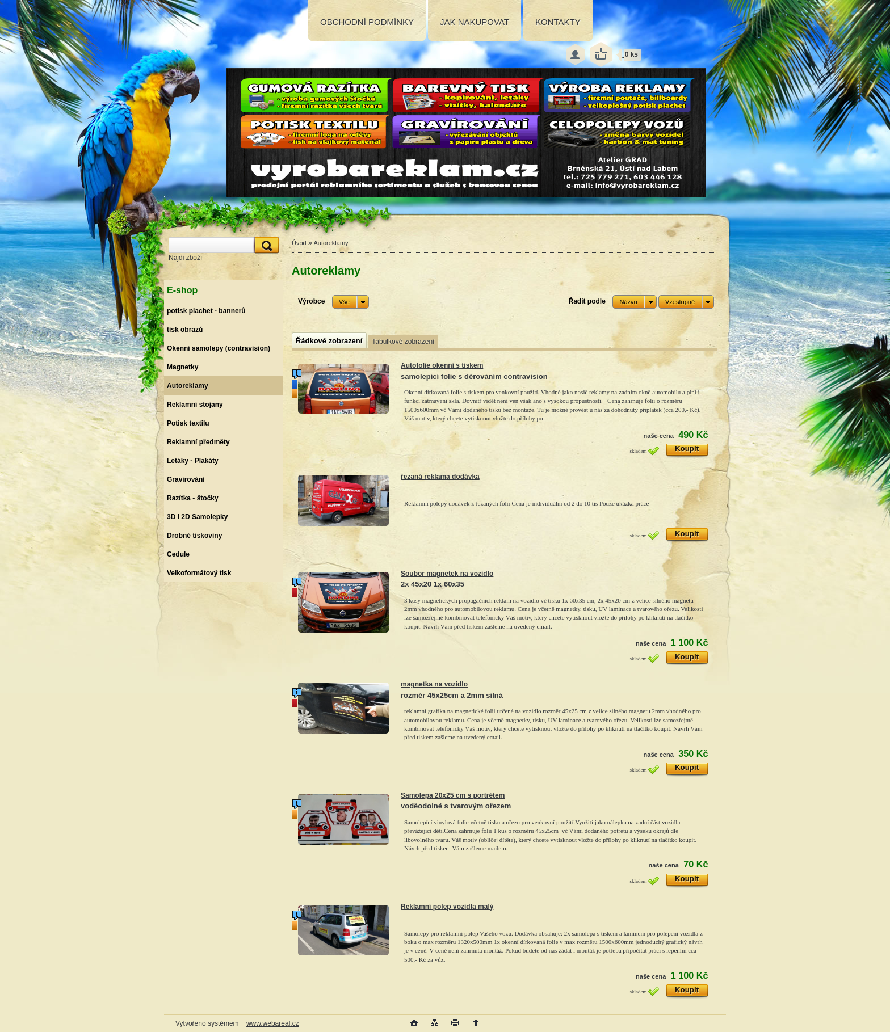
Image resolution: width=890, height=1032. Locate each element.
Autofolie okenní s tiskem (442, 365)
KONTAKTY (558, 22)
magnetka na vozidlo (434, 684)
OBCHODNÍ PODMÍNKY (367, 22)
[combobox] (634, 302)
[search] (265, 245)
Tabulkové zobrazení (403, 342)
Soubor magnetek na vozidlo (447, 574)
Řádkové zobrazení (329, 340)
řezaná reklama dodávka (440, 477)
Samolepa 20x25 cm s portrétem (453, 795)
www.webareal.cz (272, 1023)
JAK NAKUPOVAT (474, 22)
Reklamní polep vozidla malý (447, 907)
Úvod (299, 242)
